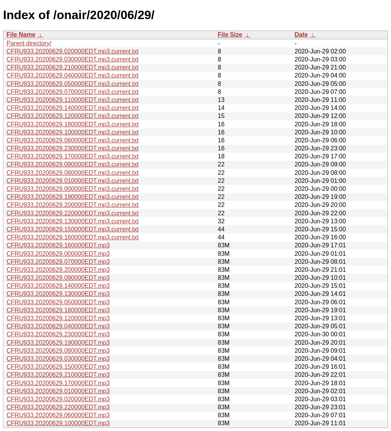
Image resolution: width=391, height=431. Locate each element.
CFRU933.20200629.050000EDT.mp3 (58, 302)
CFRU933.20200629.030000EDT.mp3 (58, 358)
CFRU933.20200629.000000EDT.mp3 (58, 253)
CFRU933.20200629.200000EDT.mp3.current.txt (72, 205)
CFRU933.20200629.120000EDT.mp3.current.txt (72, 116)
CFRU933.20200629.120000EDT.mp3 (58, 318)
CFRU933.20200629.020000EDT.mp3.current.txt (72, 51)
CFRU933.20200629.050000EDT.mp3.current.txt (72, 84)
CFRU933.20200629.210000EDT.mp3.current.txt (72, 67)
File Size (230, 34)
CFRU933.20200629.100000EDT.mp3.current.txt (72, 132)
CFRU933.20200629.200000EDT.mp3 (58, 269)
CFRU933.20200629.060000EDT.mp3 (58, 415)
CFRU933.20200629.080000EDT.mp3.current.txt (72, 172)
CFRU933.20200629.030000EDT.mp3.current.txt (72, 59)
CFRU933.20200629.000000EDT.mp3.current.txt (72, 189)
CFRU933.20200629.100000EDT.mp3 (58, 423)
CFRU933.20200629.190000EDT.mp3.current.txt (72, 197)
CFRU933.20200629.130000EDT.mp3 (58, 294)
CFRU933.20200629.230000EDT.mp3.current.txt (72, 148)
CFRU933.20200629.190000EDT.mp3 (58, 342)
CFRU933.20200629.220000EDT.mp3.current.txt (72, 213)
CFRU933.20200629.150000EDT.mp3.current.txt (72, 229)
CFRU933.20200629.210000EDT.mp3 (58, 374)
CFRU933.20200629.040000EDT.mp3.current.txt (72, 75)
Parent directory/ (28, 43)
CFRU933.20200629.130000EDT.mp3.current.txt (72, 221)
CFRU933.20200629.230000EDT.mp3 (58, 334)
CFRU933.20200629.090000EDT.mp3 (58, 277)
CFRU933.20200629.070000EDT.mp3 (58, 261)
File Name (21, 34)
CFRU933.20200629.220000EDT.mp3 (58, 407)
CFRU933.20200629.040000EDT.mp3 (58, 326)
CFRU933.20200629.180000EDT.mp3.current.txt (72, 124)
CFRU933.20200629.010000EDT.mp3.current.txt (72, 181)
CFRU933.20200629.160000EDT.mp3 (58, 245)
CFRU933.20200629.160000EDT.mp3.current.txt (72, 237)
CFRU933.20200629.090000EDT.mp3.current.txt (72, 164)
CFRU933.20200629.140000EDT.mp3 (58, 285)
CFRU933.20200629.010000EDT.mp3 (58, 391)
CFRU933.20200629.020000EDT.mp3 (58, 399)
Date (301, 34)
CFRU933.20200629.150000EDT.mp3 (58, 366)
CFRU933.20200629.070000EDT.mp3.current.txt (72, 92)
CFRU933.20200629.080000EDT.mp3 (58, 350)
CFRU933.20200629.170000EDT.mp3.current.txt (72, 156)
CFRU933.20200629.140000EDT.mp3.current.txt (72, 108)
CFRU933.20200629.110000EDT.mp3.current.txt (72, 100)
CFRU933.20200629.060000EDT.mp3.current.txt (72, 140)
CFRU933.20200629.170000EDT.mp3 (58, 383)
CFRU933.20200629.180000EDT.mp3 (58, 310)
